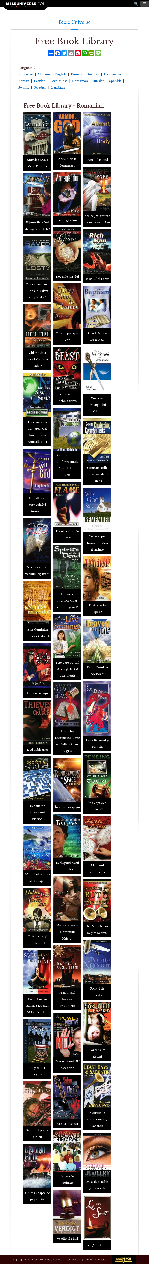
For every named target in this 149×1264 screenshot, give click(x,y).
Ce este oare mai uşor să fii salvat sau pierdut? (37, 291)
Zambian (58, 87)
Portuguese (58, 81)
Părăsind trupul (97, 159)
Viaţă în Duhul (97, 1245)
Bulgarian (25, 74)
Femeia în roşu (37, 693)
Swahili (23, 87)
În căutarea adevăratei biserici (37, 812)
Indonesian (112, 74)
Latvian (39, 81)
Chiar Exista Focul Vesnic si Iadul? (37, 359)
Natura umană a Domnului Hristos (67, 932)
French (76, 74)
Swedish (40, 87)
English (60, 74)
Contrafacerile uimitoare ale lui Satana (97, 474)
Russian (98, 81)
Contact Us (73, 1259)
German (92, 74)
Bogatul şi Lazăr (97, 278)
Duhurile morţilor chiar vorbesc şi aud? (67, 600)
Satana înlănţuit (67, 1124)
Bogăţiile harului (67, 276)
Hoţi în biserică (37, 749)
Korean (23, 81)
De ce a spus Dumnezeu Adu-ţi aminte (97, 543)
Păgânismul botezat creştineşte (67, 999)
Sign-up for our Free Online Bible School (37, 1259)
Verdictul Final (67, 1238)
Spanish (115, 81)
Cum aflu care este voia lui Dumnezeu (37, 504)
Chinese (44, 74)
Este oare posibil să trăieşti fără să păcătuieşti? (67, 669)
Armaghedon (67, 220)
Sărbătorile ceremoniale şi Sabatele (97, 1119)
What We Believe (95, 1259)
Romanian (80, 81)
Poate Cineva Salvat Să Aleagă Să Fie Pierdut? (37, 1005)
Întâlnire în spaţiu (67, 807)
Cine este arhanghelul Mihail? (97, 404)
